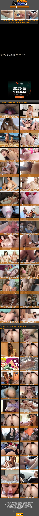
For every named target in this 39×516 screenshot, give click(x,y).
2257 (27, 510)
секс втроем (12, 55)
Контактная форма (12, 510)
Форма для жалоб (21, 510)
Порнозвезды (25, 7)
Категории (13, 7)
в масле (6, 55)
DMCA (30, 510)
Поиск (18, 7)
